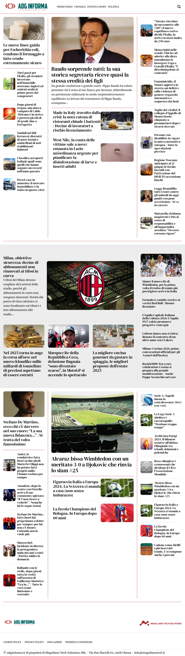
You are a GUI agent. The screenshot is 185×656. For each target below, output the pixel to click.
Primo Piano (65, 6)
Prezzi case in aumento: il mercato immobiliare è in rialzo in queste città (30, 185)
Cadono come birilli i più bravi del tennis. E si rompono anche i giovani (168, 550)
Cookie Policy (12, 642)
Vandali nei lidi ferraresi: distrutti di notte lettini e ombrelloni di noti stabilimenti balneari (29, 141)
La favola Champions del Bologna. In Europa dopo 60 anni (75, 513)
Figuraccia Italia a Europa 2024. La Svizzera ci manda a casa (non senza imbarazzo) (77, 488)
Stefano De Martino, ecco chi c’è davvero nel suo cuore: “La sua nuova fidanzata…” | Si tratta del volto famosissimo (23, 433)
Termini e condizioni (78, 642)
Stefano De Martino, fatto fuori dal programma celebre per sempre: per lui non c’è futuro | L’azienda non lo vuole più (30, 524)
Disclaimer (54, 642)
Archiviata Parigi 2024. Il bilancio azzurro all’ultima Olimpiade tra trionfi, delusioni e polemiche (166, 444)
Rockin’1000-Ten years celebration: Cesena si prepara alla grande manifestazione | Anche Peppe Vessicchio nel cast (159, 370)
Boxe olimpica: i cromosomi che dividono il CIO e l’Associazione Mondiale (165, 467)
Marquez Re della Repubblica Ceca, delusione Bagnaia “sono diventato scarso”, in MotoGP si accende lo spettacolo (67, 364)
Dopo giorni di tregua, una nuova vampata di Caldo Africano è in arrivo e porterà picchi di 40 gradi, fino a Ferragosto (30, 114)
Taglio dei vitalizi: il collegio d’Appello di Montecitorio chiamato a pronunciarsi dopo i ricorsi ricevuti (167, 118)
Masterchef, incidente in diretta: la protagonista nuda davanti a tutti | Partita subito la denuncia (30, 551)
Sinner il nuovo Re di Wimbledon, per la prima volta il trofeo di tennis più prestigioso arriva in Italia (160, 286)
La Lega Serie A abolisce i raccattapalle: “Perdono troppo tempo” (165, 420)
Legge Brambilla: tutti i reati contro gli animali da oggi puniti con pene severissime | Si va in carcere (166, 196)
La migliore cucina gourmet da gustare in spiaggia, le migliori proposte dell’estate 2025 (112, 361)
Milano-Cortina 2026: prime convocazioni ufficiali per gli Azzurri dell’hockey (161, 351)
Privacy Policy (34, 642)
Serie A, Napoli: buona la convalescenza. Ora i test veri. (167, 401)
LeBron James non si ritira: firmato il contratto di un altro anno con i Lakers (160, 336)
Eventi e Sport (96, 6)
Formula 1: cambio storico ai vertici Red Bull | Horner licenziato (161, 303)
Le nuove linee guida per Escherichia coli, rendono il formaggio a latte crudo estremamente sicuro (23, 54)
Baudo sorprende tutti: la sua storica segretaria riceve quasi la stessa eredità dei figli (90, 74)
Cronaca (80, 6)
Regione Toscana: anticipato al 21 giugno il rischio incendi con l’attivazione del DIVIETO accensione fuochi (167, 170)
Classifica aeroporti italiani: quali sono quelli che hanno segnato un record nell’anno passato (30, 164)
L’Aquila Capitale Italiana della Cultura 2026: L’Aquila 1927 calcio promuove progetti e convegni (160, 320)
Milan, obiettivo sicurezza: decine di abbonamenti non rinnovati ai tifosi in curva (20, 266)
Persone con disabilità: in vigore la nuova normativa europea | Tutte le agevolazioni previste (167, 143)
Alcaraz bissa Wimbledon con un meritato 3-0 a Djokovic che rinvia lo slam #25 (91, 464)
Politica (113, 6)
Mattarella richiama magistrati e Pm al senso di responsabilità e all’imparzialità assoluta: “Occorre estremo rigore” (167, 223)
